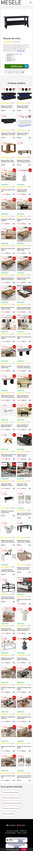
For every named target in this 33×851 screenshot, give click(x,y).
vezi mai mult (21, 51)
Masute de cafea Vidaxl (10, 792)
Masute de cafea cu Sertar (11, 798)
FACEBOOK (11, 825)
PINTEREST (21, 825)
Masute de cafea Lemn (10, 808)
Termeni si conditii (13, 831)
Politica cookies (22, 833)
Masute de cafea (8, 814)
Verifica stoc (19, 66)
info (14, 110)
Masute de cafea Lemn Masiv (12, 803)
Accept (23, 849)
